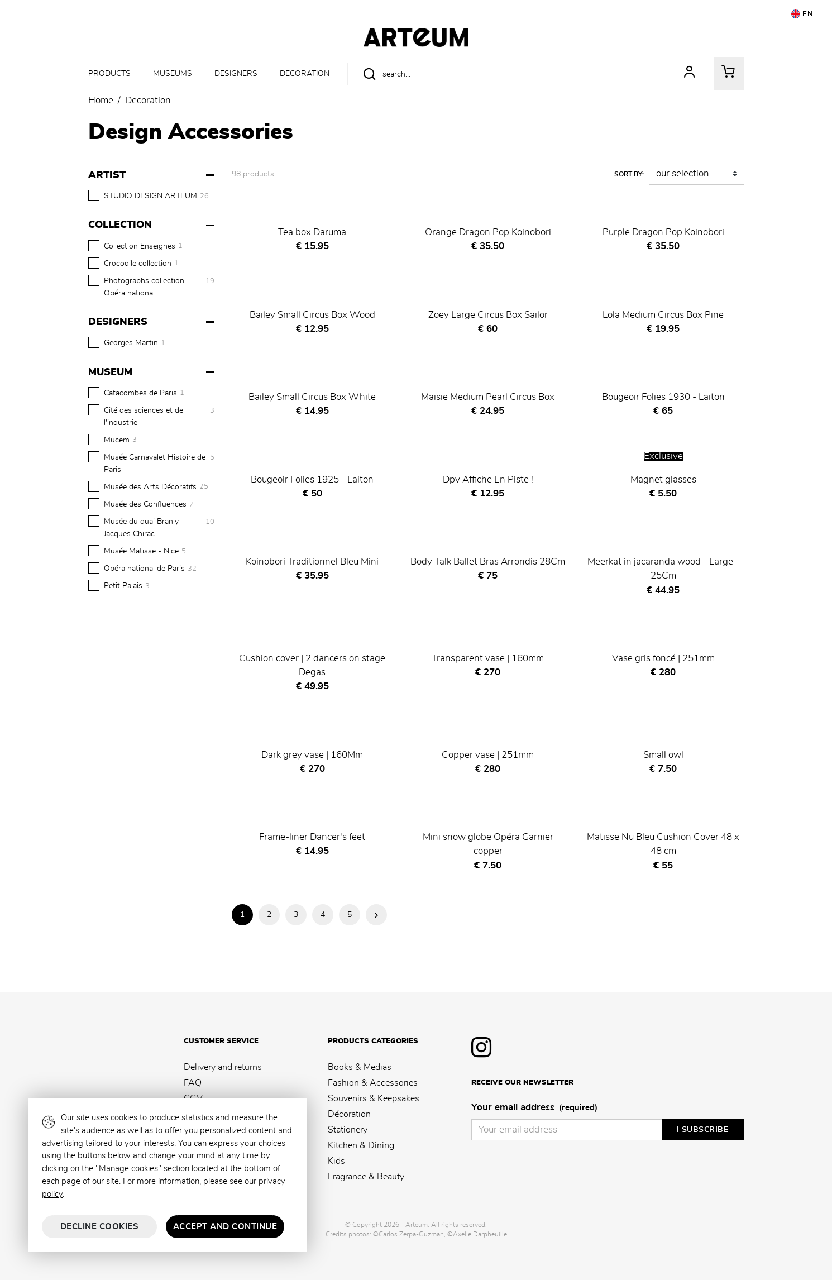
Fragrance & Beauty (366, 1176)
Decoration (304, 73)
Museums (172, 73)
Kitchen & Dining (361, 1145)
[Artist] (152, 175)
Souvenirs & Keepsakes (373, 1098)
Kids (336, 1161)
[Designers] (152, 322)
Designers (235, 73)
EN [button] (802, 13)
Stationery (347, 1129)
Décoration (349, 1114)
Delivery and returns (223, 1067)
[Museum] (152, 372)
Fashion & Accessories (373, 1082)
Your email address (534, 1108)
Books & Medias (359, 1067)
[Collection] (152, 225)
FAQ (193, 1082)
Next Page (376, 914)
